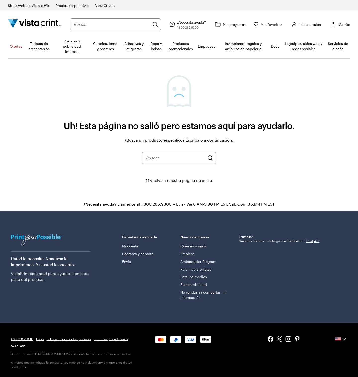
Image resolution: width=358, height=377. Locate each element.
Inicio (40, 339)
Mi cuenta (130, 246)
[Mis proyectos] (240, 24)
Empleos (187, 254)
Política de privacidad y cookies (68, 339)
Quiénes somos (193, 246)
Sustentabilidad (193, 284)
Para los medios (193, 277)
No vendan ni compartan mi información (203, 295)
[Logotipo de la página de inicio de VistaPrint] (34, 24)
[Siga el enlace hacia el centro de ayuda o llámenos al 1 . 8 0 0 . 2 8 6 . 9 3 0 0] (197, 24)
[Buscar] (165, 24)
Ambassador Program (198, 261)
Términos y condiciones (111, 339)
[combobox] (117, 24)
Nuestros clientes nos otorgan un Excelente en (279, 273)
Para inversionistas (195, 269)
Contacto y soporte (137, 254)
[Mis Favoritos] (278, 24)
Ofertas (16, 46)
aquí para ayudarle (56, 273)
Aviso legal (18, 345)
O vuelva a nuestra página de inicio (179, 180)
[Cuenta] (310, 24)
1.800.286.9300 (22, 339)
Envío (126, 261)
